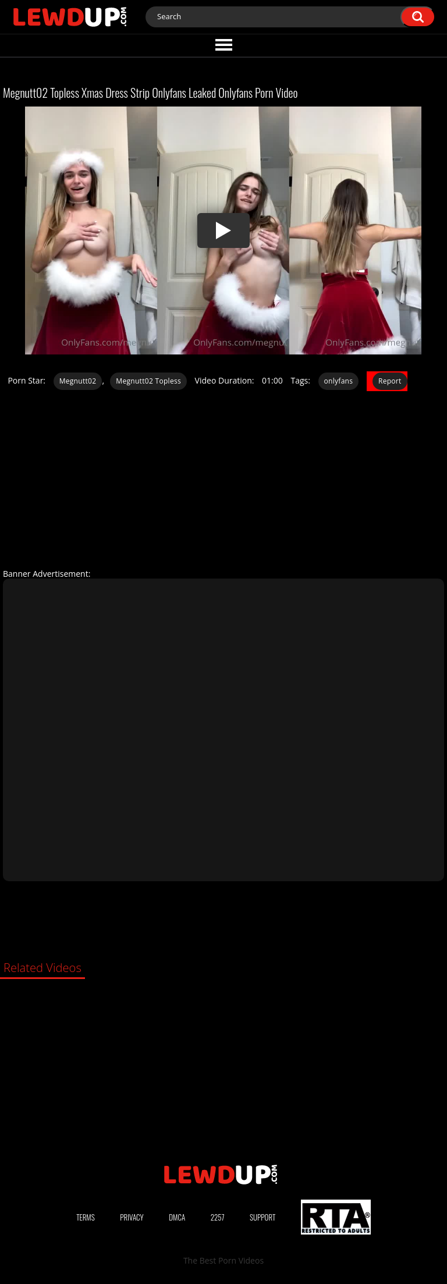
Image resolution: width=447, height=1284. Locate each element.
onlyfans (338, 381)
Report (390, 381)
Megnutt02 (78, 381)
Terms (85, 1217)
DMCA (177, 1217)
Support (262, 1217)
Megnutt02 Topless (148, 381)
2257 (218, 1217)
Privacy (131, 1217)
